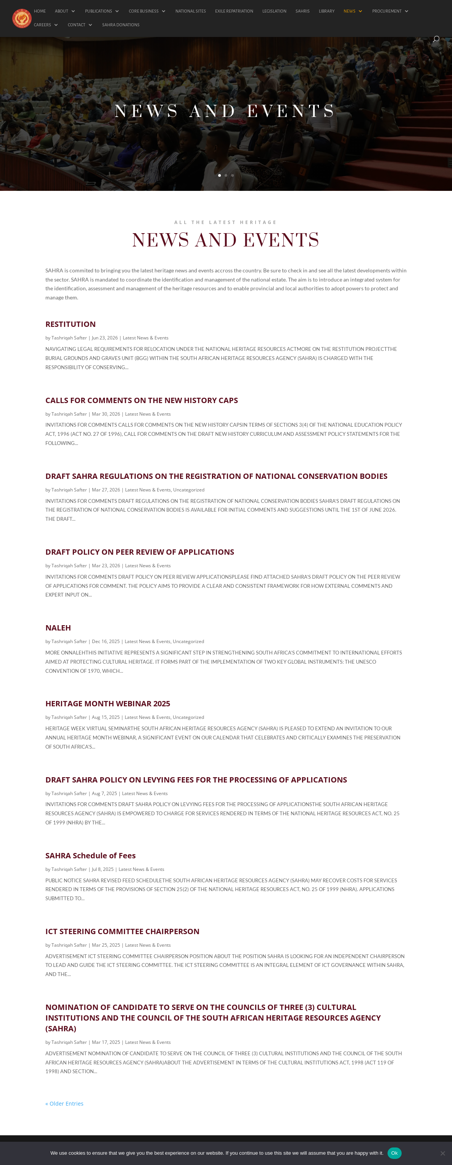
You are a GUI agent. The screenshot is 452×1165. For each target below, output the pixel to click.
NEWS (349, 11)
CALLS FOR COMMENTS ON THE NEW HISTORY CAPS (141, 400)
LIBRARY (327, 11)
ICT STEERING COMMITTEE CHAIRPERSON (122, 931)
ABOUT (61, 11)
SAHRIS (303, 11)
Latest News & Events (146, 337)
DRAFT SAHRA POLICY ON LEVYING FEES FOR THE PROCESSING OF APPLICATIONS (196, 780)
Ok (394, 1153)
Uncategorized (188, 489)
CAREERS (42, 24)
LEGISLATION (274, 11)
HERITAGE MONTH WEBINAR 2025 (107, 703)
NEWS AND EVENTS (226, 115)
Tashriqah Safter (69, 337)
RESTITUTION (70, 324)
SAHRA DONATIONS (121, 24)
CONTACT (76, 24)
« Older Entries (64, 1103)
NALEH (58, 628)
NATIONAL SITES (190, 11)
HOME (40, 11)
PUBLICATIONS (98, 11)
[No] (442, 1153)
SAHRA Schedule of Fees (90, 855)
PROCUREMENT (387, 11)
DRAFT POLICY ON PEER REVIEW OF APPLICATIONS (139, 552)
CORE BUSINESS (144, 11)
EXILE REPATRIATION (234, 11)
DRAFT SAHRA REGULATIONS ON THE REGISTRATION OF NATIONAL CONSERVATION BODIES (216, 476)
